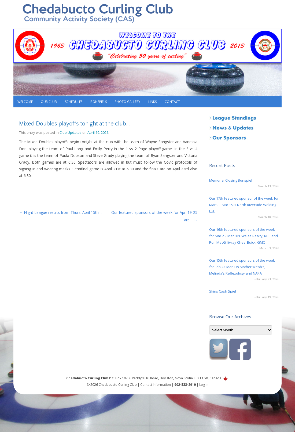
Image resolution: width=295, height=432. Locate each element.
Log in (203, 384)
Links (152, 101)
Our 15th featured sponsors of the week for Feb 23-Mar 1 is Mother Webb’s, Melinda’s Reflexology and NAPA (242, 267)
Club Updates (71, 132)
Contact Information (155, 384)
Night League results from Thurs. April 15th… (60, 212)
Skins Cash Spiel (222, 291)
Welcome (25, 101)
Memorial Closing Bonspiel (230, 180)
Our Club (49, 101)
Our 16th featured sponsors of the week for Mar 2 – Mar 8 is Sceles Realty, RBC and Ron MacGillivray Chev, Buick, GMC (243, 236)
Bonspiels (98, 101)
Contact (172, 101)
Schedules (73, 101)
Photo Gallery (127, 101)
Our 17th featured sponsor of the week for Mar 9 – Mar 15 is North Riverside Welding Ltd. (244, 205)
